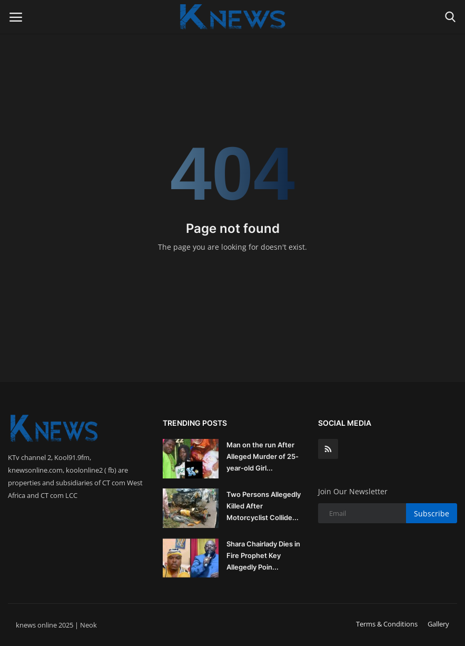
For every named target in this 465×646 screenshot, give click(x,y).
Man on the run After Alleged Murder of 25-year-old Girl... (262, 456)
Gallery (438, 624)
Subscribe (431, 513)
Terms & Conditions (387, 624)
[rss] (328, 449)
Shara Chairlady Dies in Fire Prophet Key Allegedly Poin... (263, 555)
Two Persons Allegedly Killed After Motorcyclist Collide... (263, 506)
